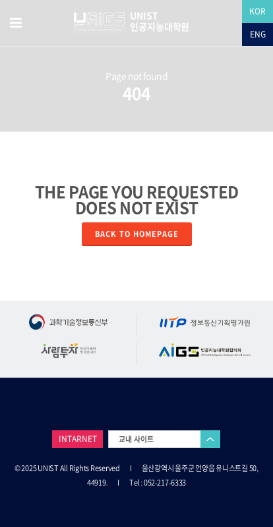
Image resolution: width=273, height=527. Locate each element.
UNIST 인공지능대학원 (159, 21)
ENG (258, 34)
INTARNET (78, 439)
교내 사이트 (136, 439)
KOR (257, 11)
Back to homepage (137, 234)
